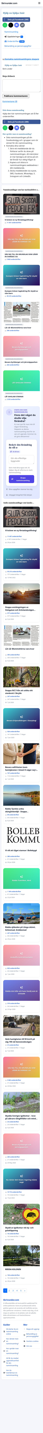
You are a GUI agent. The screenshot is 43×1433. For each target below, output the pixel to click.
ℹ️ (22, 217)
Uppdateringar (13, 36)
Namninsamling (11, 32)
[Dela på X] (10, 25)
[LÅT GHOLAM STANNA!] (21, 386)
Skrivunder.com (9, 3)
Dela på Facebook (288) (16, 19)
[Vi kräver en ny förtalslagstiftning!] (21, 209)
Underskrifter (14, 41)
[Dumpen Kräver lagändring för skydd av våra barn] (21, 282)
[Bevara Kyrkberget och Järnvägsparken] (21, 352)
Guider (6, 1324)
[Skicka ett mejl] (16, 25)
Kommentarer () (10, 101)
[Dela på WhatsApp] (5, 25)
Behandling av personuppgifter (17, 46)
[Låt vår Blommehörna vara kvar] (21, 317)
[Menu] (39, 3)
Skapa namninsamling (20, 479)
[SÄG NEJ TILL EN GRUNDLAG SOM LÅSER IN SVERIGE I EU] (21, 245)
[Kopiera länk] (22, 25)
